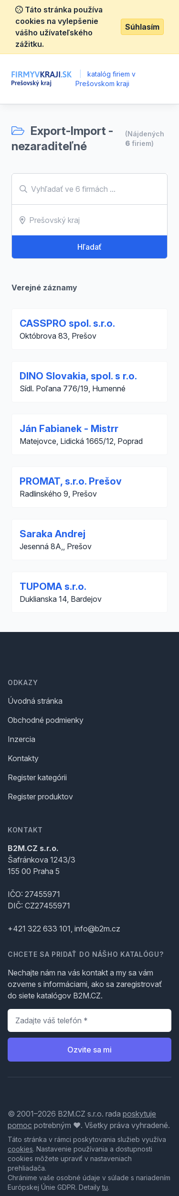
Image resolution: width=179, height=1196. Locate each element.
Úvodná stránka (35, 701)
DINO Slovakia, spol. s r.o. (78, 376)
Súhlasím (142, 27)
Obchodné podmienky (46, 720)
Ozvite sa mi (89, 1049)
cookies (20, 1149)
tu (105, 1187)
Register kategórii (37, 777)
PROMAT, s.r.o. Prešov (71, 481)
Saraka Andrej (52, 534)
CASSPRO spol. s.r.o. (67, 323)
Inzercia (21, 739)
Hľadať (89, 247)
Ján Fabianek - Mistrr (69, 428)
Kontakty (23, 758)
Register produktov (40, 796)
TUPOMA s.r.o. (53, 586)
